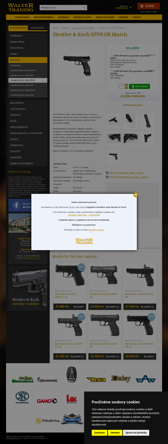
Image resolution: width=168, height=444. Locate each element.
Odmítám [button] (115, 432)
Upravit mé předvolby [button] (136, 432)
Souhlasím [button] (99, 432)
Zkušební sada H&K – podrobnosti (84, 215)
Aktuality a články (96, 230)
